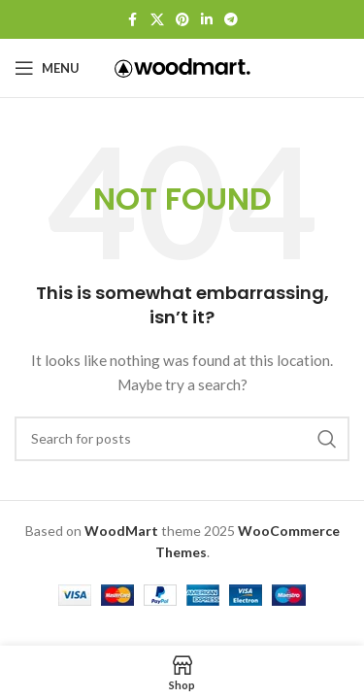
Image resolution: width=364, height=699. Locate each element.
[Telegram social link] (231, 20)
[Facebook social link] (133, 20)
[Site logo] (182, 66)
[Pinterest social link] (182, 20)
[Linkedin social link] (206, 20)
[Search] (182, 438)
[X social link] (157, 20)
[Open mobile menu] (47, 68)
